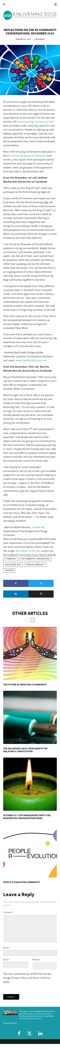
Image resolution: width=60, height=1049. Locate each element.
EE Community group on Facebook (26, 155)
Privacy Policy (19, 982)
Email (6, 964)
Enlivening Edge (13, 565)
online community (35, 565)
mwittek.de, (38, 527)
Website (36, 964)
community (11, 559)
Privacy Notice (10, 1028)
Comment (8, 912)
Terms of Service (41, 982)
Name (6, 952)
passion (9, 570)
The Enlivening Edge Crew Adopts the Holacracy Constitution (25, 750)
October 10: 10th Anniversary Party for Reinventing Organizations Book (26, 817)
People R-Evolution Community (21, 882)
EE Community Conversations (36, 559)
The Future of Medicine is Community (25, 684)
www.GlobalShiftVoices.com (31, 360)
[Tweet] (41, 583)
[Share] (15, 583)
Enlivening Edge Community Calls (35, 121)
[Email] (41, 594)
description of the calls (28, 550)
